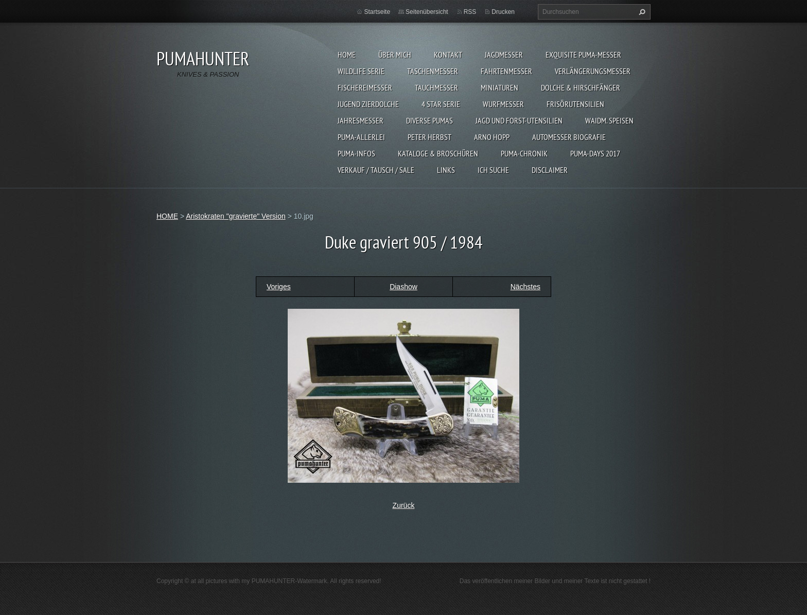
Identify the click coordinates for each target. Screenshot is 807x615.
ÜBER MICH (394, 54)
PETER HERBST (429, 137)
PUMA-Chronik (524, 153)
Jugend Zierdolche (368, 104)
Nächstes (525, 287)
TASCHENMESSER (432, 71)
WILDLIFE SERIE (361, 71)
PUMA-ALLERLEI (361, 137)
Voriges (279, 287)
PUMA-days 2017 (595, 153)
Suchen (640, 12)
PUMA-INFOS (356, 153)
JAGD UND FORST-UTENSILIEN (519, 120)
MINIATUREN (499, 87)
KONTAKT (448, 54)
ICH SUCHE (493, 170)
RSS (470, 11)
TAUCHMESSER (436, 87)
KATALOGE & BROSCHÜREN (438, 153)
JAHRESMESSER (360, 120)
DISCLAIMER (550, 170)
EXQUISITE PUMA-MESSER (583, 54)
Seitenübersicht (427, 11)
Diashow (403, 287)
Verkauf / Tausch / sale (376, 170)
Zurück (404, 505)
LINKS (446, 170)
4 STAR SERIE (441, 104)
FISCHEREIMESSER (365, 87)
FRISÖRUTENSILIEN (575, 104)
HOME (347, 54)
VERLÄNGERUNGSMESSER (592, 71)
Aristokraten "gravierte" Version (236, 216)
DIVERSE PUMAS (429, 120)
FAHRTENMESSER (506, 71)
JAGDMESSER (504, 54)
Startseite (377, 11)
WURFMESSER (503, 104)
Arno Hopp (492, 137)
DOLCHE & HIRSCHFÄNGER (580, 87)
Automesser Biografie (569, 137)
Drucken (503, 11)
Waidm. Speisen (609, 120)
